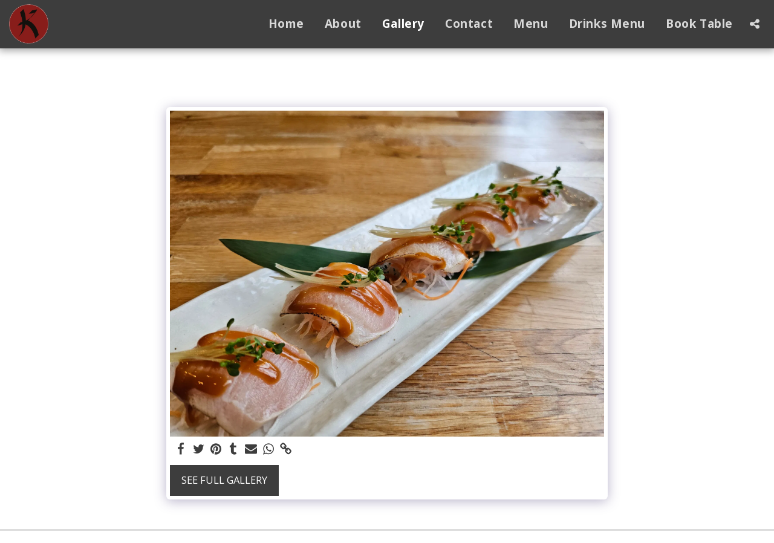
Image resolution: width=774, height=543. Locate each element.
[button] (754, 24)
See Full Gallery (224, 480)
